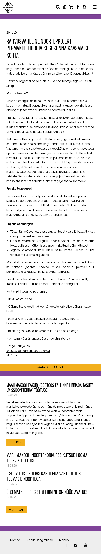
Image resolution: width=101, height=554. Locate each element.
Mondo (64, 540)
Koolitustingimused (40, 540)
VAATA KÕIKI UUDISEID (51, 367)
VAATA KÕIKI (16, 509)
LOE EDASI (15, 442)
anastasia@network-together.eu (28, 350)
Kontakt (15, 540)
